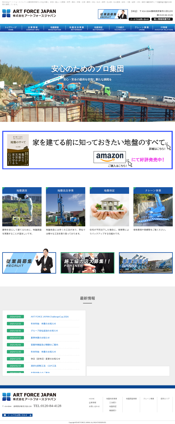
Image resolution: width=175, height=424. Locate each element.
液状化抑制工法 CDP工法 (43, 365)
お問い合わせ (94, 406)
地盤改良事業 (111, 399)
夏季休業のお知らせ (40, 337)
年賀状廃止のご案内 (40, 373)
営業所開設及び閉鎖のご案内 (44, 344)
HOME (92, 399)
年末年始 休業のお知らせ (43, 323)
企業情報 (92, 402)
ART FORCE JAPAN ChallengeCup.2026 (50, 316)
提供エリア (165, 399)
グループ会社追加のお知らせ (44, 330)
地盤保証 (113, 406)
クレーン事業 (148, 399)
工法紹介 (113, 402)
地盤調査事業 (131, 399)
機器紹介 (113, 410)
